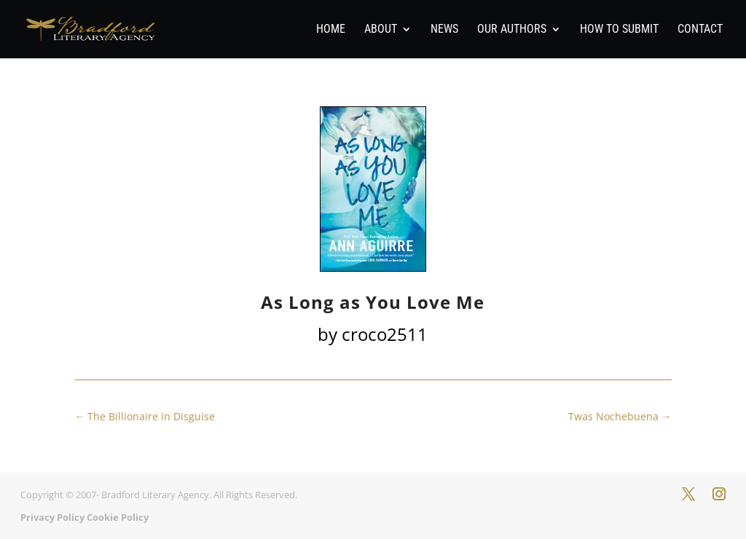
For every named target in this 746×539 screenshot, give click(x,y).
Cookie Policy (118, 517)
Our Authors (511, 30)
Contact (700, 30)
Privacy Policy (52, 517)
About (380, 30)
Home (330, 30)
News (444, 30)
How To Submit (619, 30)
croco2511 (385, 334)
